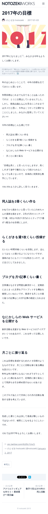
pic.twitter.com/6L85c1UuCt (21, 444)
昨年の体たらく (17, 103)
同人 (7, 464)
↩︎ (18, 73)
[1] (23, 55)
